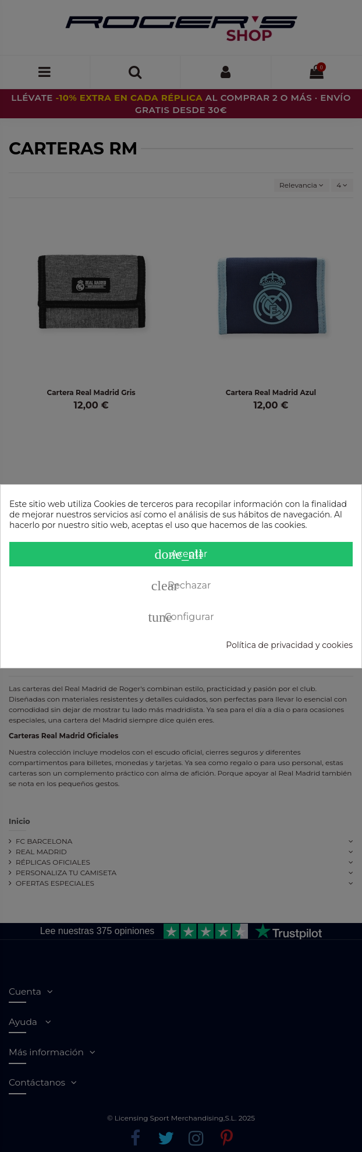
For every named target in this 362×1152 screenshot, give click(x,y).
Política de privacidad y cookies (289, 645)
